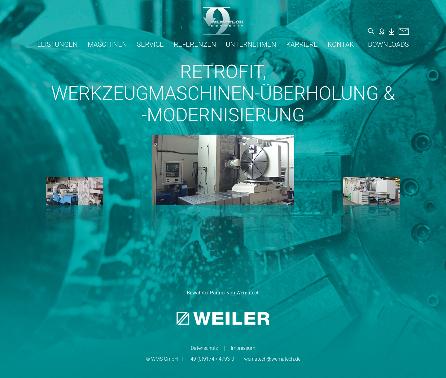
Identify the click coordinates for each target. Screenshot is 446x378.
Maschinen (107, 44)
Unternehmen (251, 44)
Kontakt (343, 44)
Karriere (302, 44)
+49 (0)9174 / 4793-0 (211, 359)
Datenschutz (204, 348)
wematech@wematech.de (272, 359)
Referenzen (195, 44)
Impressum (243, 348)
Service (150, 44)
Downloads (388, 44)
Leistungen (57, 44)
